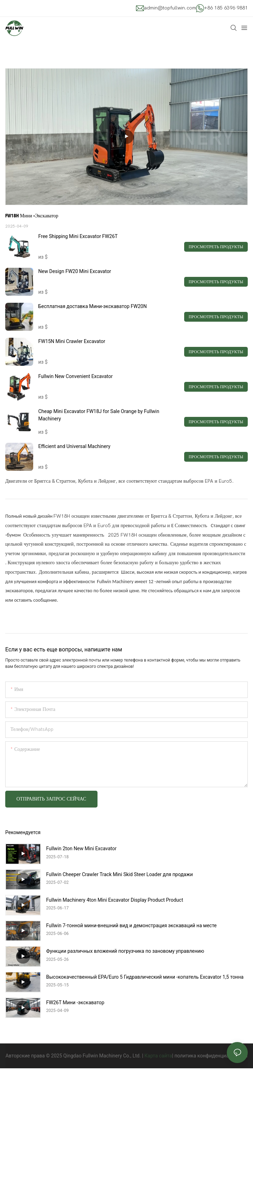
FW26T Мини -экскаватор (75, 1002)
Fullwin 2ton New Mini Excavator (81, 848)
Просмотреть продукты (216, 246)
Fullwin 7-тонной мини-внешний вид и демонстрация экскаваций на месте (131, 925)
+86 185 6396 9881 (226, 8)
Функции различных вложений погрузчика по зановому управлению (125, 951)
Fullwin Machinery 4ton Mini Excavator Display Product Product (114, 900)
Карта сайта (158, 1055)
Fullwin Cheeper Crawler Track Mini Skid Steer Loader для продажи (119, 874)
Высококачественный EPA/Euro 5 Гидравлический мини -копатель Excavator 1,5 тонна (145, 977)
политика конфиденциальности (210, 1055)
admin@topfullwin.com (170, 8)
